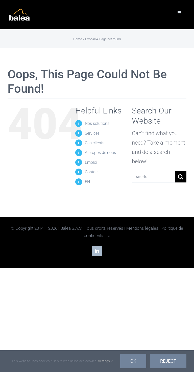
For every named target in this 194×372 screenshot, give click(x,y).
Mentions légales (142, 228)
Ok (133, 361)
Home (77, 39)
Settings (105, 361)
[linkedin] (97, 251)
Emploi (91, 162)
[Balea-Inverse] (19, 10)
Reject (168, 361)
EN (87, 181)
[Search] (180, 176)
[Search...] (153, 176)
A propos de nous (100, 152)
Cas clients (94, 143)
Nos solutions (97, 123)
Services (92, 133)
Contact (92, 172)
